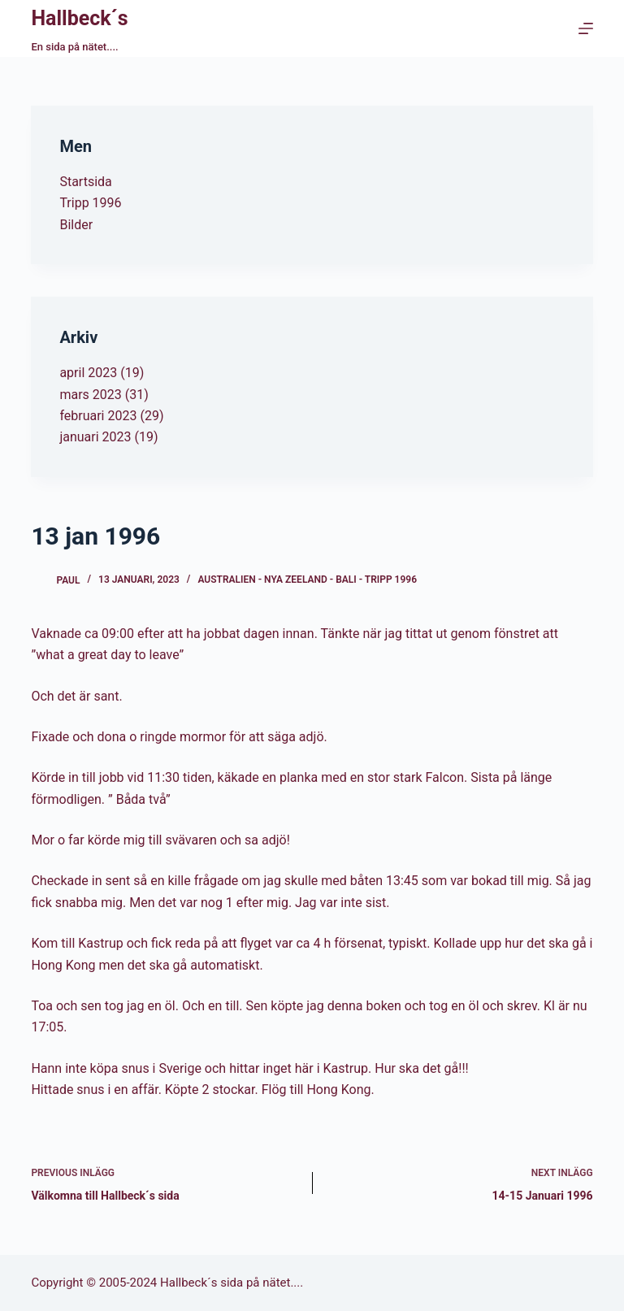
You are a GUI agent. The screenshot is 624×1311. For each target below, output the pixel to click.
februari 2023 (97, 415)
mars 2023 (90, 394)
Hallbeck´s (79, 18)
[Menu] (585, 28)
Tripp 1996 (90, 203)
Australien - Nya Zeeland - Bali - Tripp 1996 (307, 579)
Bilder (76, 224)
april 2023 (88, 372)
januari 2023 (95, 437)
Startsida (85, 181)
